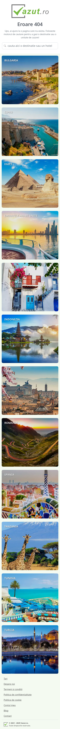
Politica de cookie (12, 699)
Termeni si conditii (13, 689)
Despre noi (9, 684)
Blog (6, 710)
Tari (5, 678)
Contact (8, 715)
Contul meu (10, 705)
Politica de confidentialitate (18, 694)
